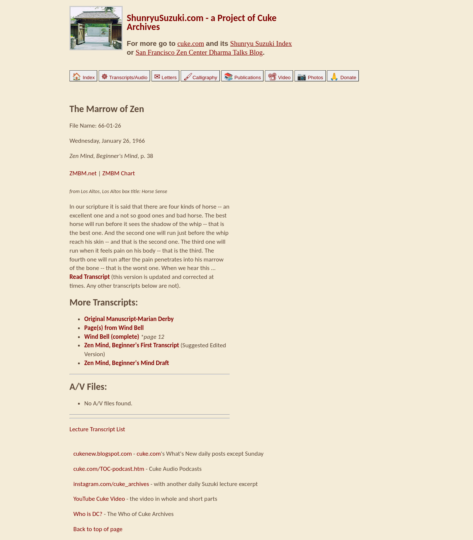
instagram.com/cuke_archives (111, 484)
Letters (165, 77)
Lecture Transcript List (97, 429)
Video (279, 77)
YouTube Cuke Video (99, 499)
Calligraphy (200, 77)
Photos (310, 77)
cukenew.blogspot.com (102, 454)
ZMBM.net (83, 173)
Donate (343, 77)
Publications (242, 77)
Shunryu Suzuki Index (261, 43)
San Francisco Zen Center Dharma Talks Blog (199, 52)
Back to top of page (97, 529)
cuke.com (190, 43)
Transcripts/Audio (124, 77)
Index (83, 77)
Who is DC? (87, 514)
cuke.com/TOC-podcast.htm (108, 469)
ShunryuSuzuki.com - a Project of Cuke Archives (201, 22)
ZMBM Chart (118, 173)
